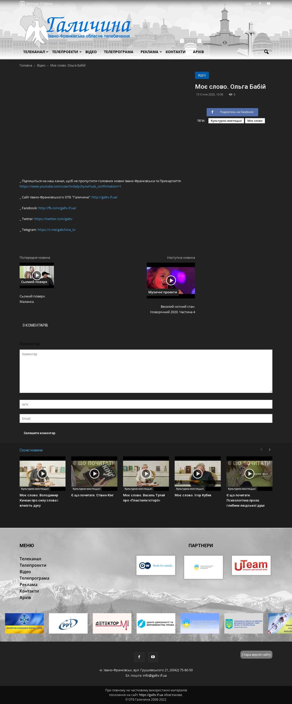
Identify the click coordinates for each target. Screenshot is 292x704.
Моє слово (255, 121)
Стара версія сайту (256, 654)
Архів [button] (198, 51)
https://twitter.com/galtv (53, 218)
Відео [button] (91, 51)
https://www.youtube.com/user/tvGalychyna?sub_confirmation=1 (70, 186)
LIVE (249, 4)
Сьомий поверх (34, 281)
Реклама (151, 51)
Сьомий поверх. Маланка (33, 299)
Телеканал (35, 51)
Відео (202, 75)
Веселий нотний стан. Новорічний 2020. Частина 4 (172, 309)
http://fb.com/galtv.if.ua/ (57, 208)
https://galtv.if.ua (151, 695)
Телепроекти (67, 51)
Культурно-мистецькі (226, 121)
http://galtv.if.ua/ (105, 197)
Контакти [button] (176, 51)
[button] (266, 52)
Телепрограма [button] (118, 51)
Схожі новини (31, 450)
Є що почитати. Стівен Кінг (92, 495)
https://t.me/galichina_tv (57, 229)
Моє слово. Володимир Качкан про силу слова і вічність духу (39, 500)
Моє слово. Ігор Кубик (193, 495)
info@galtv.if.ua (155, 675)
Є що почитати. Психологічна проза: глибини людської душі (245, 500)
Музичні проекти (162, 292)
